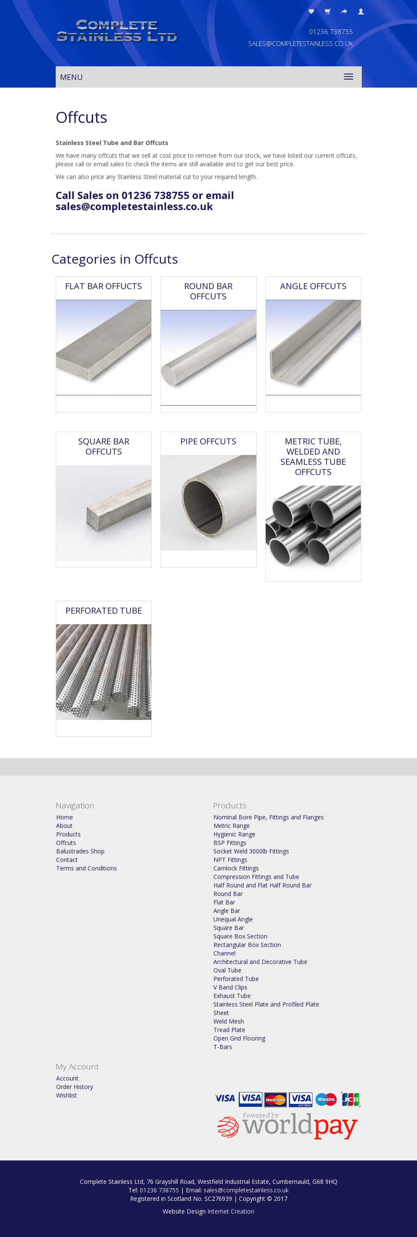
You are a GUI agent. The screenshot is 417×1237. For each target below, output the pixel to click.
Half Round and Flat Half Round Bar (262, 885)
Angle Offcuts (313, 286)
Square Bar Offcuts (103, 446)
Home (64, 817)
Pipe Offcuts (208, 441)
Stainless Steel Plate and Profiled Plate (266, 1004)
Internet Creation (230, 1211)
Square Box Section (240, 936)
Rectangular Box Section (247, 945)
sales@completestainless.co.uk (246, 1190)
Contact (67, 860)
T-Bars (222, 1047)
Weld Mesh (228, 1021)
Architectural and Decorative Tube (260, 962)
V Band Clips (230, 987)
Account (67, 1078)
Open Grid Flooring (239, 1038)
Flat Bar (224, 902)
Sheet (221, 1013)
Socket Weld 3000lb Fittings (251, 851)
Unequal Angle (233, 919)
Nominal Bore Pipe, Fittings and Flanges (268, 817)
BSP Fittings (230, 843)
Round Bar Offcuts (208, 291)
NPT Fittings (230, 860)
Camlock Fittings (236, 868)
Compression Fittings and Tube (256, 877)
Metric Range (231, 826)
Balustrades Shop (80, 851)
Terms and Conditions (86, 868)
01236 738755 (159, 1190)
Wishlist (66, 1095)
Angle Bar (226, 911)
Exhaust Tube (232, 996)
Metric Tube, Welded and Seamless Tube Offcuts (313, 456)
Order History (74, 1087)
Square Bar (228, 928)
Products (68, 834)
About (64, 826)
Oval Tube (227, 970)
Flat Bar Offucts (103, 286)
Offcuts (66, 843)
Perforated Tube (103, 610)
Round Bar (228, 894)
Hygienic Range (234, 834)
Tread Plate (229, 1030)
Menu (71, 77)
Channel (224, 953)
